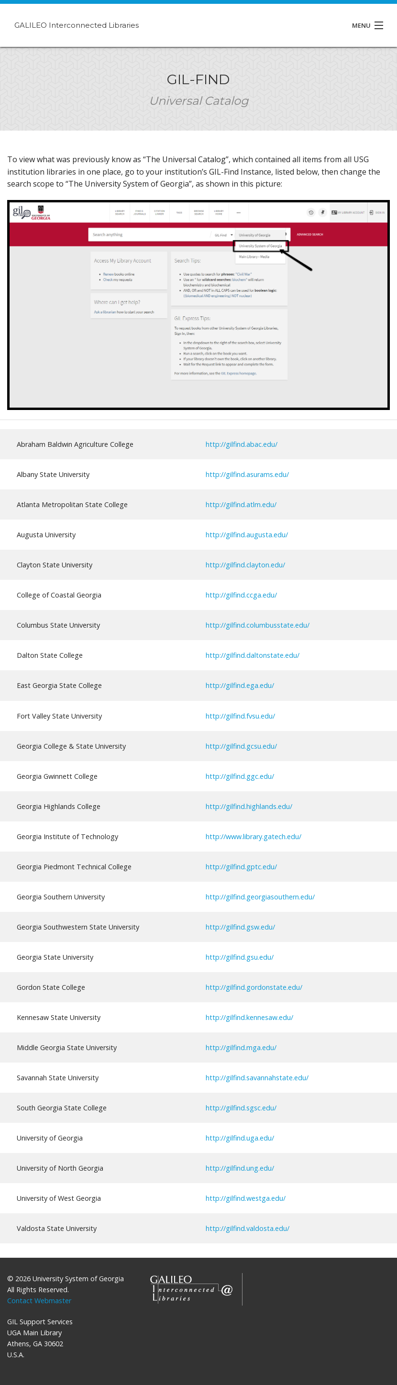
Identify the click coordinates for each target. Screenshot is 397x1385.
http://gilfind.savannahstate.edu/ (257, 1077)
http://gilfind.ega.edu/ (240, 685)
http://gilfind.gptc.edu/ (241, 866)
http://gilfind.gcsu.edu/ (241, 746)
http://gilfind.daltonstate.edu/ (252, 655)
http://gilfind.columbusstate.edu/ (257, 625)
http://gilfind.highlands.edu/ (249, 806)
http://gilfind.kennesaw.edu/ (249, 1017)
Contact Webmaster (39, 1300)
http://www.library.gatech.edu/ (253, 836)
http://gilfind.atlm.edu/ (241, 504)
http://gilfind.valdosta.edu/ (247, 1228)
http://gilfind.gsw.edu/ (240, 926)
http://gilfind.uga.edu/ (240, 1137)
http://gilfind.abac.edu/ (241, 444)
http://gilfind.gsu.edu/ (240, 957)
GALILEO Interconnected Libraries (76, 25)
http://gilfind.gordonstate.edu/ (254, 987)
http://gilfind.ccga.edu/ (241, 594)
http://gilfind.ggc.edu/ (240, 776)
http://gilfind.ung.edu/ (240, 1168)
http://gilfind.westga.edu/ (246, 1198)
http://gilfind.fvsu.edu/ (240, 715)
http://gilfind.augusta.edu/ (247, 534)
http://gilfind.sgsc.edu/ (241, 1107)
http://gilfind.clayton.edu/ (245, 564)
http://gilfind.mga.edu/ (241, 1047)
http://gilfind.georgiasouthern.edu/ (260, 896)
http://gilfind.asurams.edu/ (247, 474)
